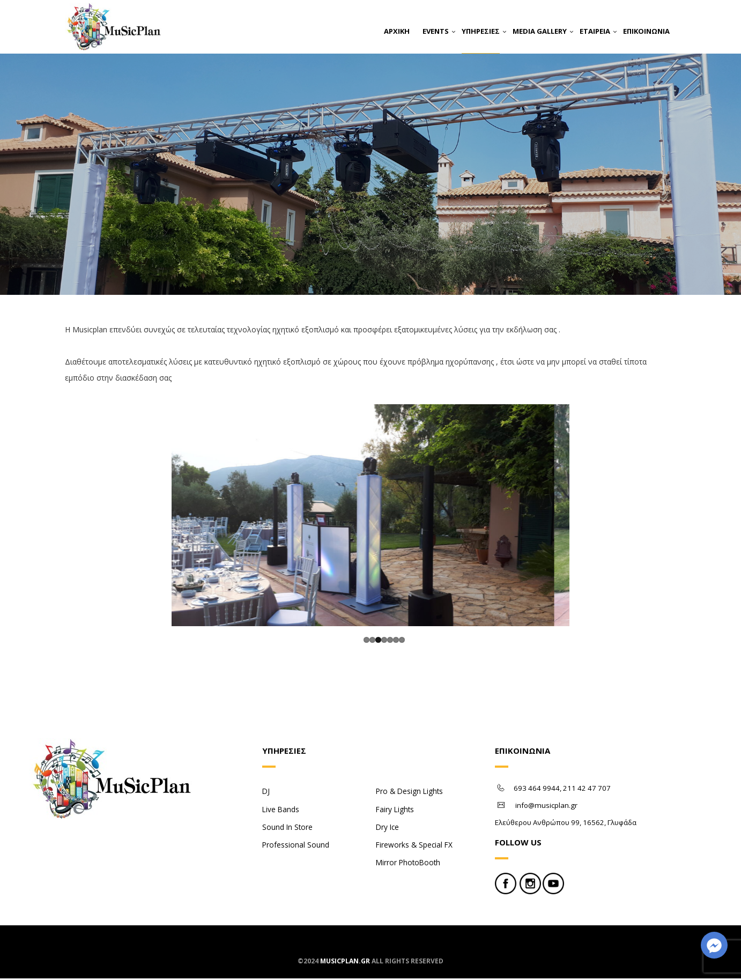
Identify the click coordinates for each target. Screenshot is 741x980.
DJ (266, 793)
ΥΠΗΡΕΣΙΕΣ (481, 31)
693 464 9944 (537, 790)
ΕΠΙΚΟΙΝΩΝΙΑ (646, 31)
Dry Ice (387, 828)
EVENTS (436, 31)
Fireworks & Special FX (414, 846)
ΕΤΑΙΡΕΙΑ (595, 31)
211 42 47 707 (587, 790)
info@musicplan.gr (546, 807)
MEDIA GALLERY (540, 31)
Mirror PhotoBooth (408, 864)
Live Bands (280, 811)
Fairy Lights (395, 811)
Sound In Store (287, 828)
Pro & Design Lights (409, 793)
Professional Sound (295, 846)
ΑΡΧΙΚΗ (397, 31)
